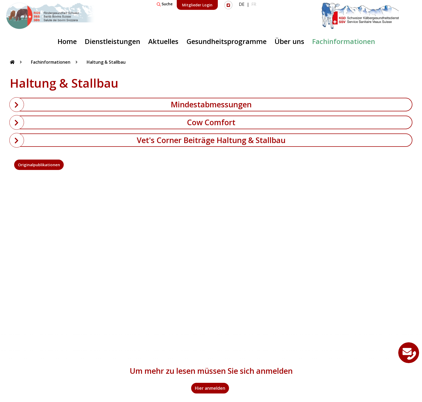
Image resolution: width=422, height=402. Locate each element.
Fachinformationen (343, 41)
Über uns (289, 41)
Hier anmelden (210, 388)
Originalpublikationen (39, 164)
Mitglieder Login (197, 4)
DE (241, 4)
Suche (164, 3)
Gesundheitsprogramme (226, 41)
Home (67, 41)
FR (253, 4)
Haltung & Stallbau (106, 62)
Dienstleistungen (112, 41)
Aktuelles (163, 41)
